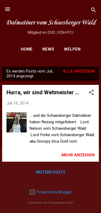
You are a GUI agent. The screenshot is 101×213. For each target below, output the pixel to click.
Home (27, 49)
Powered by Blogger (50, 192)
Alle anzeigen (79, 71)
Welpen (72, 49)
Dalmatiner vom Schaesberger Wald (50, 23)
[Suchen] (93, 11)
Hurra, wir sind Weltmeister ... (42, 92)
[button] (91, 93)
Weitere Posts (50, 172)
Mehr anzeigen (78, 155)
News (48, 49)
